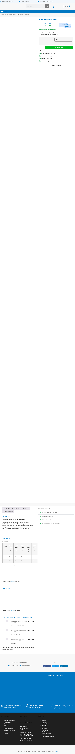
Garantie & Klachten (8, 728)
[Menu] (1, 11)
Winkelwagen (7, 719)
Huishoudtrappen (13, 14)
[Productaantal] (41, 47)
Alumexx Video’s (45, 730)
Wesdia (56, 751)
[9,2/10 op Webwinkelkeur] (19, 1)
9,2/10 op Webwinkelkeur (25, 1)
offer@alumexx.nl (27, 738)
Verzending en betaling (9, 730)
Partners (44, 727)
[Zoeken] (47, 6)
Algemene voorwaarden (9, 720)
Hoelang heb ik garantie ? (47, 516)
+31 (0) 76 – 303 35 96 (26, 740)
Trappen (6, 14)
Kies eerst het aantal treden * (46, 39)
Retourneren (7, 725)
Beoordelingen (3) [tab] (8, 511)
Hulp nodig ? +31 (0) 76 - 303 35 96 (46, 1)
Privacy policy (7, 727)
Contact (6, 733)
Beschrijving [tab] (6, 508)
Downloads (44, 728)
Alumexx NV (44, 722)
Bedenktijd (6, 723)
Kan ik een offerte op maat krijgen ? (50, 512)
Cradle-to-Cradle (45, 723)
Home (2, 14)
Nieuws (43, 719)
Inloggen (25, 719)
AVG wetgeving (7, 722)
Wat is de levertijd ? (46, 519)
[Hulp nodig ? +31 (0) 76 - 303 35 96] (38, 1)
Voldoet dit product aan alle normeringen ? (51, 523)
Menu (5, 11)
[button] (56, 512)
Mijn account (7, 731)
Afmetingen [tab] (15, 508)
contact (13, 581)
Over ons (44, 720)
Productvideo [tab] (24, 508)
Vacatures (44, 725)
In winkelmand (59, 47)
